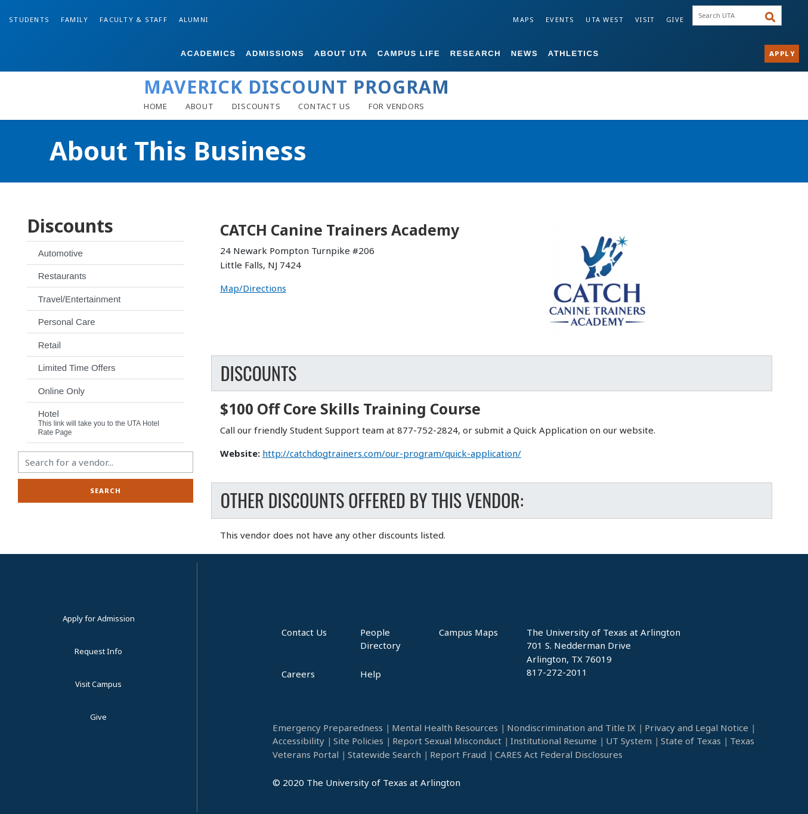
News (524, 53)
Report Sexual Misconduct (446, 741)
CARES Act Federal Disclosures (559, 754)
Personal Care (66, 322)
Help (370, 674)
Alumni (194, 19)
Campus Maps (468, 632)
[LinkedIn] (528, 786)
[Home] (156, 106)
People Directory (380, 639)
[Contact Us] (324, 106)
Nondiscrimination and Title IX (571, 727)
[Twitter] (615, 786)
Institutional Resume (553, 741)
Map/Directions (253, 288)
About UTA (341, 53)
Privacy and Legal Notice (696, 727)
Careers (298, 674)
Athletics (573, 53)
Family (75, 19)
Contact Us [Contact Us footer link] (304, 632)
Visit (645, 19)
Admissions (275, 53)
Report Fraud (458, 754)
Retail (49, 345)
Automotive (60, 253)
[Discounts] (256, 106)
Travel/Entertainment (79, 299)
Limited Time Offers (77, 368)
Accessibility (298, 741)
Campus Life (408, 53)
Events (560, 19)
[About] (199, 106)
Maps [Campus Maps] (523, 19)
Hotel (98, 422)
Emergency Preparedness (328, 727)
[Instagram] (557, 786)
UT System (629, 741)
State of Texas (691, 741)
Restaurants (62, 276)
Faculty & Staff (134, 19)
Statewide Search (384, 754)
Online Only (61, 391)
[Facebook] (498, 786)
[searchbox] (732, 15)
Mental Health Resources (445, 727)
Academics (208, 53)
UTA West (605, 19)
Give (675, 19)
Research (475, 53)
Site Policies (358, 741)
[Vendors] (397, 106)
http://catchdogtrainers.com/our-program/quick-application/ (391, 453)
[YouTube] (586, 786)
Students (29, 19)
